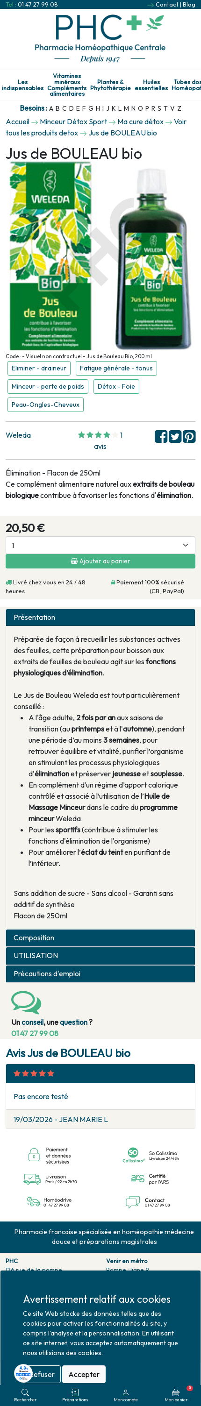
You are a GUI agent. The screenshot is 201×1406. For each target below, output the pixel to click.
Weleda (18, 435)
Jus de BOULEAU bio (122, 132)
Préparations (75, 1395)
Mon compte (126, 1395)
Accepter (84, 1374)
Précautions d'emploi (47, 973)
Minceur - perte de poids (48, 386)
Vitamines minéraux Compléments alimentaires (66, 85)
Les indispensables (22, 85)
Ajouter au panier (100, 561)
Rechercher (25, 1395)
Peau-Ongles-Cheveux (45, 404)
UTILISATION (36, 955)
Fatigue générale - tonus (116, 368)
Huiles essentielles (151, 85)
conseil (32, 1022)
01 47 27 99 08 (38, 4)
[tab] (100, 617)
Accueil (17, 121)
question (73, 1022)
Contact (167, 4)
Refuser (42, 1374)
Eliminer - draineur (39, 368)
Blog (189, 4)
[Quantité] (100, 545)
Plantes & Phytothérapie (110, 85)
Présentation (34, 617)
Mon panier (179, 1393)
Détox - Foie (116, 386)
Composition (34, 937)
